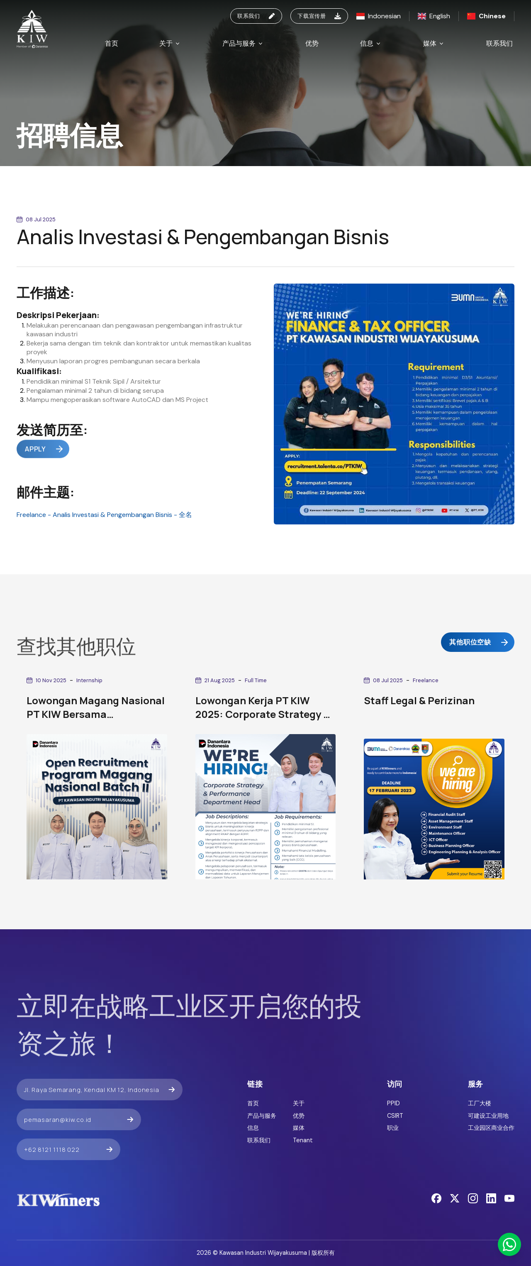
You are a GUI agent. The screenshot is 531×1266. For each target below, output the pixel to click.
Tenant (303, 1140)
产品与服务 (243, 43)
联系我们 (256, 16)
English (434, 16)
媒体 (434, 43)
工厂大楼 (479, 1103)
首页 (111, 43)
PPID (393, 1103)
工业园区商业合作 (491, 1127)
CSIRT (395, 1115)
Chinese (486, 16)
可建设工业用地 (488, 1115)
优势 (312, 43)
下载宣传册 (319, 16)
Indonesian (378, 16)
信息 (371, 43)
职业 (393, 1127)
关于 (170, 43)
